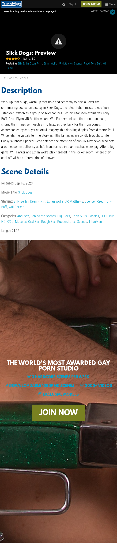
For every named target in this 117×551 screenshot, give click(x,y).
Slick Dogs (25, 192)
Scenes (82, 222)
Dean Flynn (36, 63)
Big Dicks (63, 216)
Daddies (93, 216)
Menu (110, 4)
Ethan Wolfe (50, 63)
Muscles (21, 222)
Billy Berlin (23, 63)
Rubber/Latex (66, 222)
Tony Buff (96, 63)
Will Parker (16, 207)
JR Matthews (65, 63)
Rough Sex (48, 222)
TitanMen (95, 222)
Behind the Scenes (43, 216)
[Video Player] (58, 41)
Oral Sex (34, 222)
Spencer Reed (82, 63)
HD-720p (7, 222)
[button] (58, 41)
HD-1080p (108, 216)
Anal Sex (23, 216)
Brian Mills (79, 216)
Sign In (73, 4)
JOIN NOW (91, 4)
